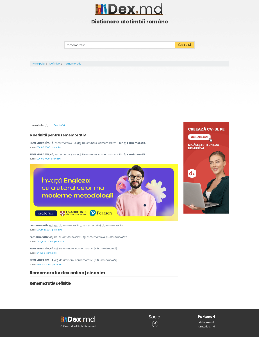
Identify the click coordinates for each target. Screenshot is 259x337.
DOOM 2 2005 (44, 229)
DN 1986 (41, 252)
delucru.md (206, 322)
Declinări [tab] (59, 125)
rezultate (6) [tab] (40, 125)
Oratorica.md (206, 326)
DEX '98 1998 (43, 158)
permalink (57, 147)
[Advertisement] (129, 94)
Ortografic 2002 (45, 241)
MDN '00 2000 (44, 264)
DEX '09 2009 (43, 147)
